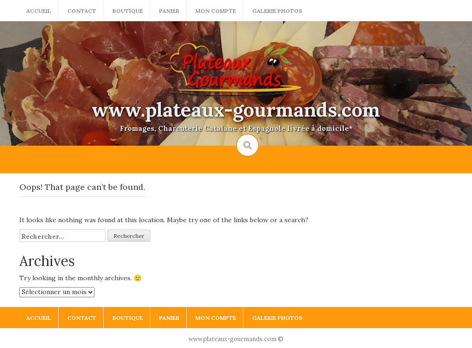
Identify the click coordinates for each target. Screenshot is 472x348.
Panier (169, 10)
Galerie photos (277, 10)
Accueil (38, 10)
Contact (81, 10)
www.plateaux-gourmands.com (236, 109)
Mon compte (215, 10)
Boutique (127, 10)
